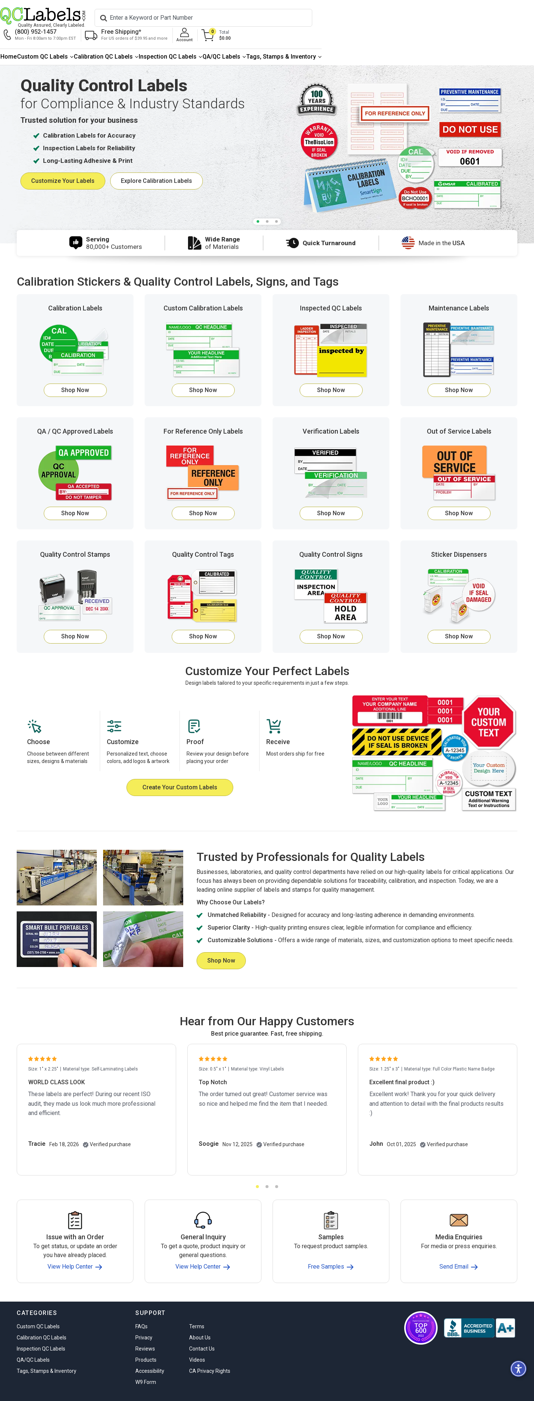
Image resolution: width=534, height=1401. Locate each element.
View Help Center (75, 1251)
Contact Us (202, 1333)
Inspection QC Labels (288, 41)
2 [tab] (267, 206)
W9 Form (145, 1367)
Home (40, 41)
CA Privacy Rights (209, 1356)
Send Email (459, 1251)
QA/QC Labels (372, 41)
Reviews (145, 1333)
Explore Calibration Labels (156, 166)
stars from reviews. (485, 1389)
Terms (196, 1311)
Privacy (143, 1322)
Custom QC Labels (103, 41)
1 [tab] (258, 206)
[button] (518, 1369)
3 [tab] (276, 206)
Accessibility (149, 1356)
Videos (197, 1345)
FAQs (141, 1311)
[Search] (194, 18)
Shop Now (75, 374)
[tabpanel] (267, 133)
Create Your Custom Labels (179, 772)
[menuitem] (40, 42)
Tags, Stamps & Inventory (462, 41)
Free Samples (331, 1251)
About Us (200, 1322)
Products (145, 1345)
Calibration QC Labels (194, 41)
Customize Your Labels (63, 166)
